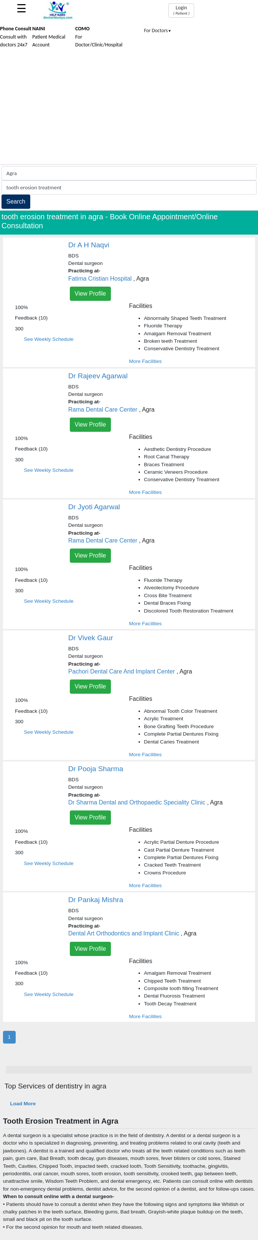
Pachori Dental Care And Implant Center (121, 671)
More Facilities (145, 361)
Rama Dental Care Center (102, 409)
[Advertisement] (129, 108)
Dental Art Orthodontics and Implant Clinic (123, 933)
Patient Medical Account (48, 36)
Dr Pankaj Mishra (95, 900)
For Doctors (158, 30)
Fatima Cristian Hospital (100, 278)
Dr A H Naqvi (88, 245)
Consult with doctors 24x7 (15, 36)
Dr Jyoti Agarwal (94, 507)
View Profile (90, 293)
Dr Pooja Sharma (95, 769)
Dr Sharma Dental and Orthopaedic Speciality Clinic (136, 802)
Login (181, 10)
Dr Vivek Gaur (90, 638)
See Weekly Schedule (49, 339)
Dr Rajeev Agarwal (98, 376)
